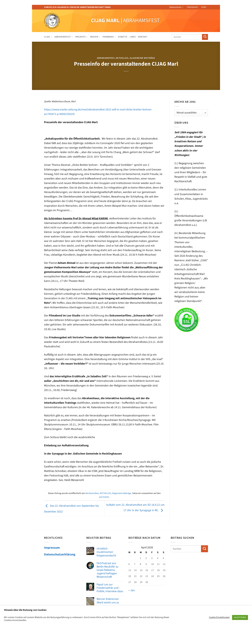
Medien (95, 36)
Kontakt (142, 36)
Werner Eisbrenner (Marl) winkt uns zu (108, 600)
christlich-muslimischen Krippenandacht (106, 552)
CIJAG (48, 36)
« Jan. (131, 590)
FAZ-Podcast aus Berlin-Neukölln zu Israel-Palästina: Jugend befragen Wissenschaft (107, 570)
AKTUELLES (122, 58)
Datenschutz (176, 7)
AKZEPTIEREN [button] (240, 617)
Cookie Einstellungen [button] (219, 617)
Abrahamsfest (63, 36)
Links (203, 7)
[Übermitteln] (205, 37)
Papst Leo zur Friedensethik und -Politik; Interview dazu (110, 588)
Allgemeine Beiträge (142, 58)
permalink (104, 497)
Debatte (122, 36)
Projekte (81, 36)
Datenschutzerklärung (59, 554)
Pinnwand (109, 36)
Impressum (192, 7)
